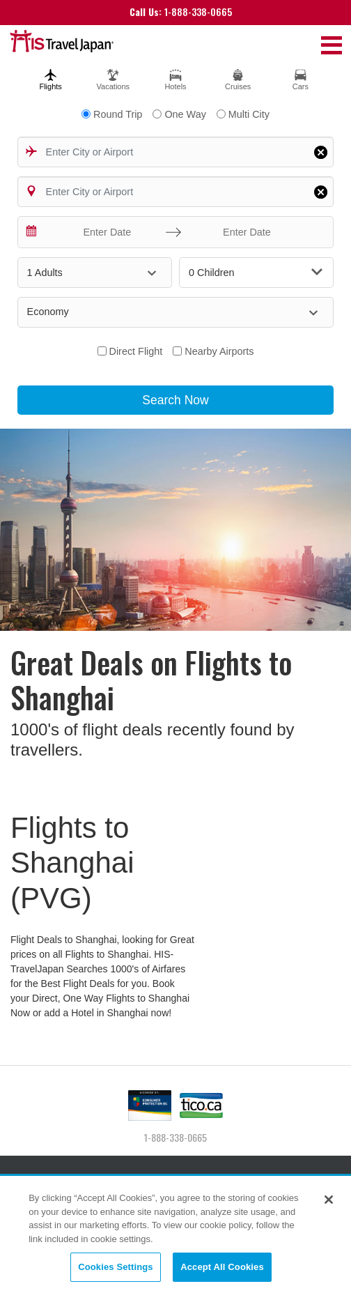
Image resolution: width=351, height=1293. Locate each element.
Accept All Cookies (222, 1268)
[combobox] (175, 152)
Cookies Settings (115, 1268)
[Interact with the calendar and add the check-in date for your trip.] (32, 232)
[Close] (328, 1201)
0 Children (255, 272)
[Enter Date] (104, 232)
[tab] (51, 77)
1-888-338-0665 (181, 11)
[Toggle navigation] (331, 44)
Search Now (175, 400)
